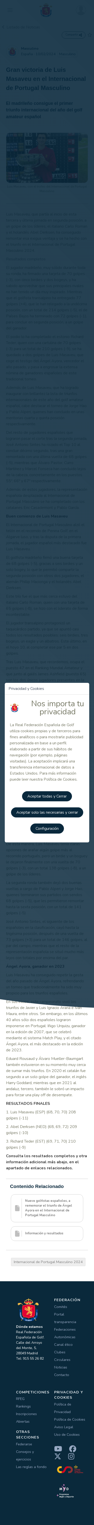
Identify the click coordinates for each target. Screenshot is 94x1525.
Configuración (47, 828)
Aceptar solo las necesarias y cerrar (47, 812)
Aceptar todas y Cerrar (47, 796)
